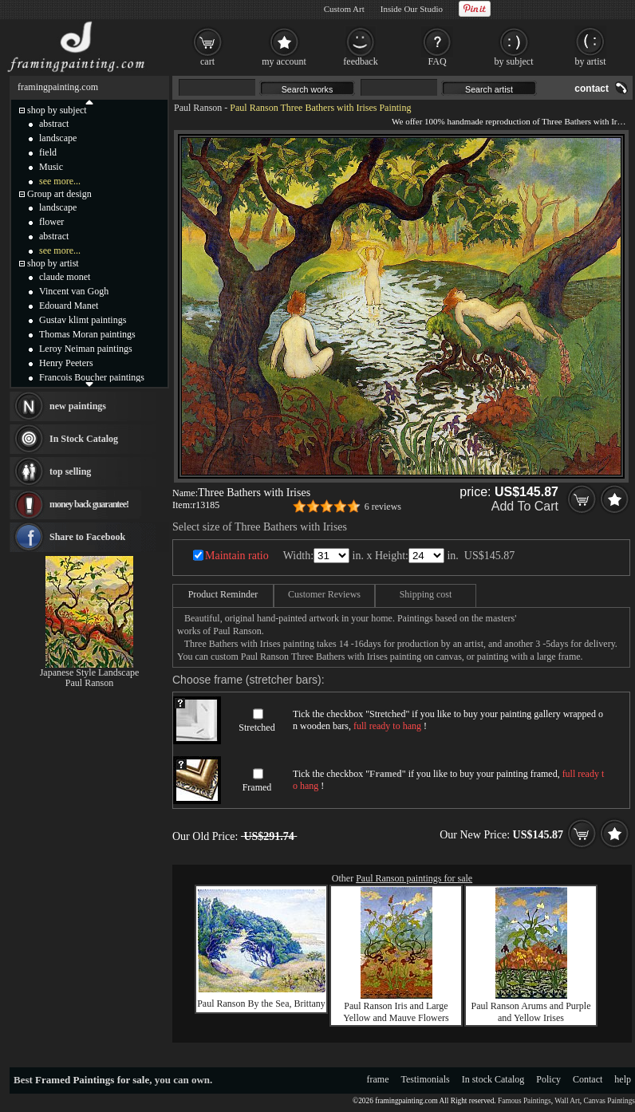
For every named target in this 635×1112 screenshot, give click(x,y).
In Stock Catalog (83, 438)
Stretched (256, 727)
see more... (60, 181)
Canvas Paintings (609, 1101)
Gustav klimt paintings (82, 319)
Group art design (59, 193)
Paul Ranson (198, 107)
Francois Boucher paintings (91, 377)
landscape (58, 138)
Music (51, 166)
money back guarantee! (88, 504)
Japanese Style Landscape (90, 672)
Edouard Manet (68, 305)
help (622, 1079)
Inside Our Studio (412, 9)
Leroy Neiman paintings (85, 348)
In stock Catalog (493, 1079)
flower (51, 221)
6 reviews (383, 506)
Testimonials (425, 1079)
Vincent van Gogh (73, 291)
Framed (257, 787)
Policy (548, 1079)
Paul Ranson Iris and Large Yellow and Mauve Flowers (395, 1011)
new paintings (77, 406)
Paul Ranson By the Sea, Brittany (261, 1003)
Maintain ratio (237, 556)
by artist (590, 61)
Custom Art (344, 9)
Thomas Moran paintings (87, 334)
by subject (514, 61)
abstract (54, 123)
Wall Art (567, 1101)
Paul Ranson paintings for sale (414, 878)
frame (378, 1079)
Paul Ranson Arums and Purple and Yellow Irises (531, 1011)
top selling (70, 471)
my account (284, 61)
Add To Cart (524, 506)
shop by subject (57, 110)
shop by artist (53, 263)
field (48, 152)
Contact (587, 1079)
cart (207, 61)
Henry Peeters (66, 363)
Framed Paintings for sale (92, 1080)
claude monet (64, 276)
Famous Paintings (524, 1101)
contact (591, 88)
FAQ (437, 61)
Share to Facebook (87, 536)
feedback (360, 61)
